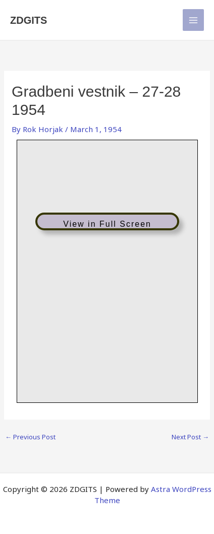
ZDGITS (28, 20)
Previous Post (30, 437)
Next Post (190, 437)
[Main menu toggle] (193, 20)
